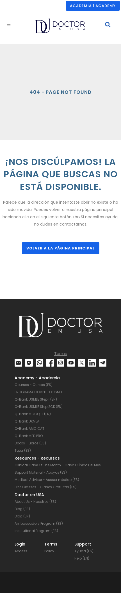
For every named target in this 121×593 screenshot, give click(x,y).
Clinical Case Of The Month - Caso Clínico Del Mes (58, 465)
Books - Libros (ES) (30, 443)
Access (21, 551)
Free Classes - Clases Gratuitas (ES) (46, 487)
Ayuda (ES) (83, 551)
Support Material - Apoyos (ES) (41, 472)
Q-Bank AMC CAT (29, 428)
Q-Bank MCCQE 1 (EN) (33, 414)
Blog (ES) (22, 508)
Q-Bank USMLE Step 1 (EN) (36, 399)
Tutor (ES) (23, 450)
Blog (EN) (22, 516)
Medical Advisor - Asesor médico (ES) (47, 479)
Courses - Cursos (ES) (33, 384)
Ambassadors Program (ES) (39, 523)
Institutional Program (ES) (36, 530)
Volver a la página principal (60, 248)
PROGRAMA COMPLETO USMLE (39, 392)
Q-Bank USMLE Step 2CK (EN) (39, 406)
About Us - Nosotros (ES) (35, 501)
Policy (49, 551)
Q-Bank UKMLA (27, 421)
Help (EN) (81, 558)
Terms (60, 353)
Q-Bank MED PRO (29, 435)
